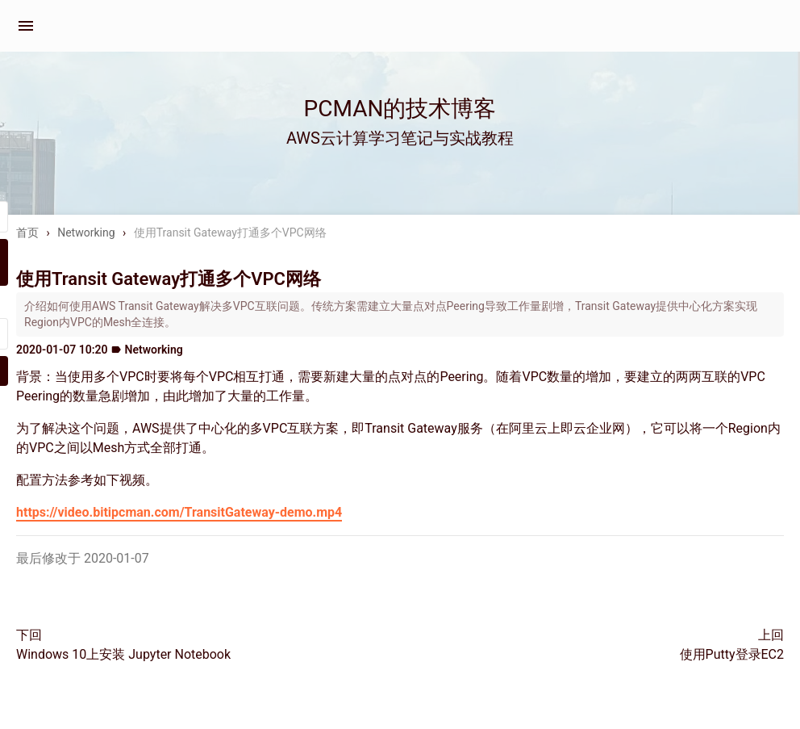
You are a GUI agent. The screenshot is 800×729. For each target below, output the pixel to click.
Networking (86, 232)
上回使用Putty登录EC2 (732, 644)
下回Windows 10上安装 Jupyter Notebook (123, 644)
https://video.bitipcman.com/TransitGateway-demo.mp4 (179, 512)
